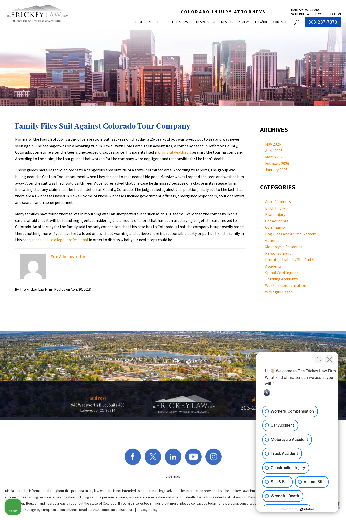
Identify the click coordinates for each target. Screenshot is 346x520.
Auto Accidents (278, 202)
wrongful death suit (174, 152)
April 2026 (273, 151)
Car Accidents (276, 221)
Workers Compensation (285, 285)
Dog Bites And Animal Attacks (291, 234)
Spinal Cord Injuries (282, 273)
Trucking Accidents (281, 279)
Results (227, 22)
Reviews (244, 22)
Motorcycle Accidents (283, 247)
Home (139, 22)
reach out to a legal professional (60, 240)
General (272, 240)
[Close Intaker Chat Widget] (329, 359)
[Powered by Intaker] (303, 509)
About (154, 22)
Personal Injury (278, 253)
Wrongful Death (279, 292)
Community (275, 227)
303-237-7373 (322, 22)
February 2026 (277, 163)
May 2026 (273, 144)
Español (261, 22)
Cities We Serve (204, 22)
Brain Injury (275, 214)
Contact (280, 22)
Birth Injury (275, 208)
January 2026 (276, 170)
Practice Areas (176, 22)
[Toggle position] (319, 359)
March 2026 (275, 157)
